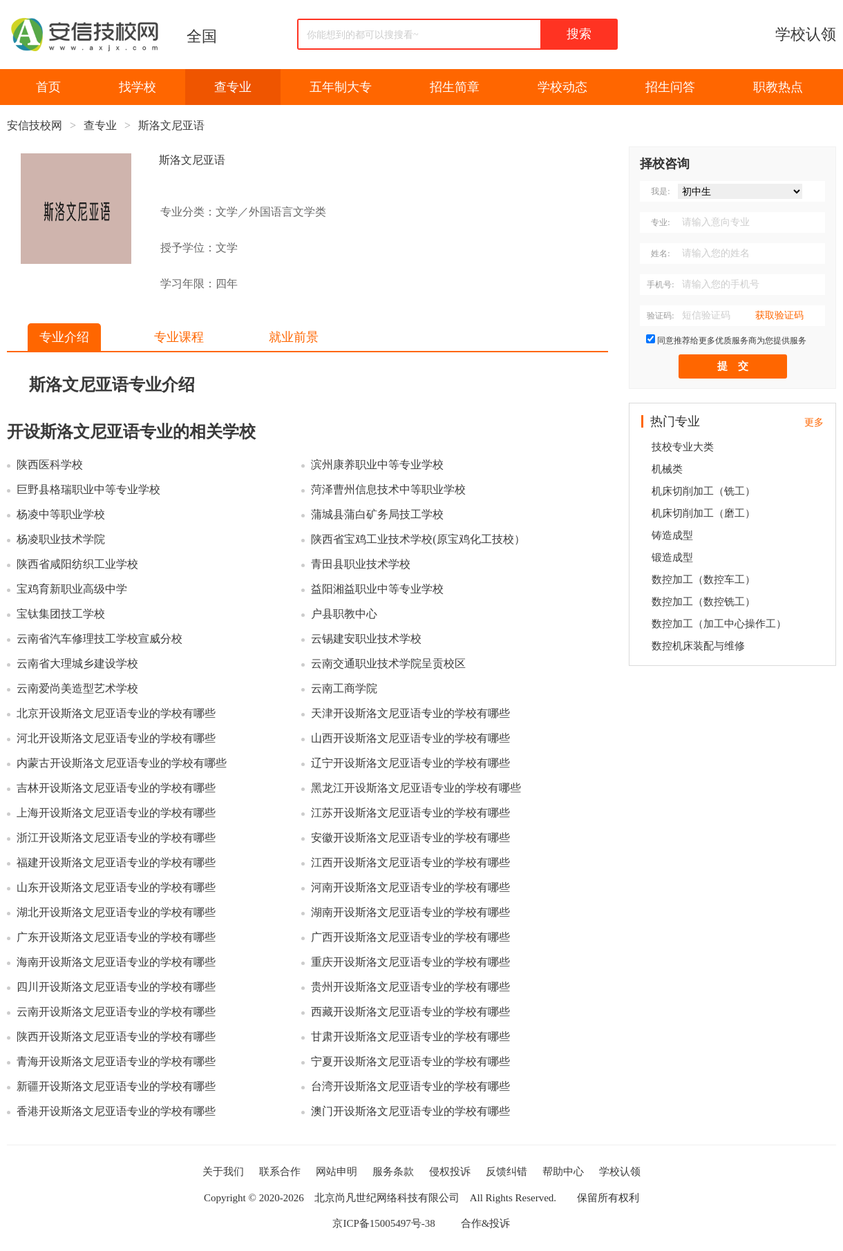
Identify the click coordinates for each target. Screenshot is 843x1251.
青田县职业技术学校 (360, 564)
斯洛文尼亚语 (171, 125)
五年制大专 (341, 87)
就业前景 (294, 337)
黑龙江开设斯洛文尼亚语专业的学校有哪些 (416, 788)
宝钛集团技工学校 (61, 614)
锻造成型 (672, 557)
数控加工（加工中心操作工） (719, 623)
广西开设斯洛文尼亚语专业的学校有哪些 (410, 937)
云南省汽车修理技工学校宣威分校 (99, 638)
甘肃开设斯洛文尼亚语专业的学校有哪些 (410, 1036)
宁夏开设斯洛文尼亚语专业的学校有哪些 (410, 1061)
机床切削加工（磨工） (703, 513)
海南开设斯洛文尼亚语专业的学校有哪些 (116, 962)
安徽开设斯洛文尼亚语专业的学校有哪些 (410, 837)
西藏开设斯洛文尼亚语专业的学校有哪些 (410, 1012)
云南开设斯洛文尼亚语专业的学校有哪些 (116, 1012)
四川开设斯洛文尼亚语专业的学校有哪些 (116, 987)
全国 (202, 36)
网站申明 (336, 1171)
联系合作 (280, 1171)
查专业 (233, 87)
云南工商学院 (344, 688)
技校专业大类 (683, 446)
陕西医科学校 (50, 464)
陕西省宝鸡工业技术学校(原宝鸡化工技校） (417, 539)
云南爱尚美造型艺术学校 (77, 688)
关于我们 (223, 1171)
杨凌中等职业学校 (61, 514)
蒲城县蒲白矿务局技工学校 (377, 514)
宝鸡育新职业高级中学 (72, 589)
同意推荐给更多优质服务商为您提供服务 (731, 340)
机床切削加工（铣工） (703, 491)
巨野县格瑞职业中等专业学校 (88, 489)
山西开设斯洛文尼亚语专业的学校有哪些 (410, 738)
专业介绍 (64, 337)
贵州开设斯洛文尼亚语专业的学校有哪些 (410, 987)
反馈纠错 (506, 1171)
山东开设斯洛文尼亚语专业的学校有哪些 (116, 887)
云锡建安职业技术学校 (366, 638)
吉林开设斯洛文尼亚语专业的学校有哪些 (116, 788)
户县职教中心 (344, 614)
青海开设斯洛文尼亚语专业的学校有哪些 (116, 1061)
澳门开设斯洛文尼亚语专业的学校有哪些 (410, 1111)
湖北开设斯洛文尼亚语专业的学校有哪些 (116, 912)
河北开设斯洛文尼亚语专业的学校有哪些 (116, 738)
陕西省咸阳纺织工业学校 (77, 564)
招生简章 (455, 87)
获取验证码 (779, 315)
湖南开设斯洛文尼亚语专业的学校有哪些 (410, 912)
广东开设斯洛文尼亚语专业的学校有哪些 (116, 937)
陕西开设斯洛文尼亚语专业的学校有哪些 (116, 1036)
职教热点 (778, 87)
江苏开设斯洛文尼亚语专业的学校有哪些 (410, 813)
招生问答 (670, 87)
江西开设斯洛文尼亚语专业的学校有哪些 (410, 862)
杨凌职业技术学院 (61, 539)
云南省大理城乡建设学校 (77, 663)
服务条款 (393, 1171)
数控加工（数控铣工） (703, 601)
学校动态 (562, 87)
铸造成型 (672, 535)
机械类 (667, 469)
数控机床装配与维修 (698, 645)
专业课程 (179, 337)
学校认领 (805, 34)
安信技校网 (34, 125)
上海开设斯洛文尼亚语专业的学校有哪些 (116, 813)
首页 (48, 87)
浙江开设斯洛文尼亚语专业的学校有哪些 (116, 837)
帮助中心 (563, 1171)
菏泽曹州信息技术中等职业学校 (388, 489)
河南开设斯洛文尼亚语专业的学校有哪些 (410, 887)
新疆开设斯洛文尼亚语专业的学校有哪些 (116, 1086)
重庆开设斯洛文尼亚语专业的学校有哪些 (410, 962)
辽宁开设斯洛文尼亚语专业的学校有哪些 (410, 763)
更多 (814, 422)
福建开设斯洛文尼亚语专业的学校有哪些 (116, 862)
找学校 (137, 87)
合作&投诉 (486, 1223)
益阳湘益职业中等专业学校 (377, 589)
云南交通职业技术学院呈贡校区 (388, 663)
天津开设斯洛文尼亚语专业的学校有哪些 (410, 713)
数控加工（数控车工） (703, 579)
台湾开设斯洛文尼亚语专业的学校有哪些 (410, 1086)
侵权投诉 (450, 1171)
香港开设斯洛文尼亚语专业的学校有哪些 (116, 1111)
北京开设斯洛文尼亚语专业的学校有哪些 (116, 713)
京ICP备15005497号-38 (383, 1223)
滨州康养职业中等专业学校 (377, 464)
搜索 (579, 34)
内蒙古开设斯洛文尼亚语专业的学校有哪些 (122, 763)
